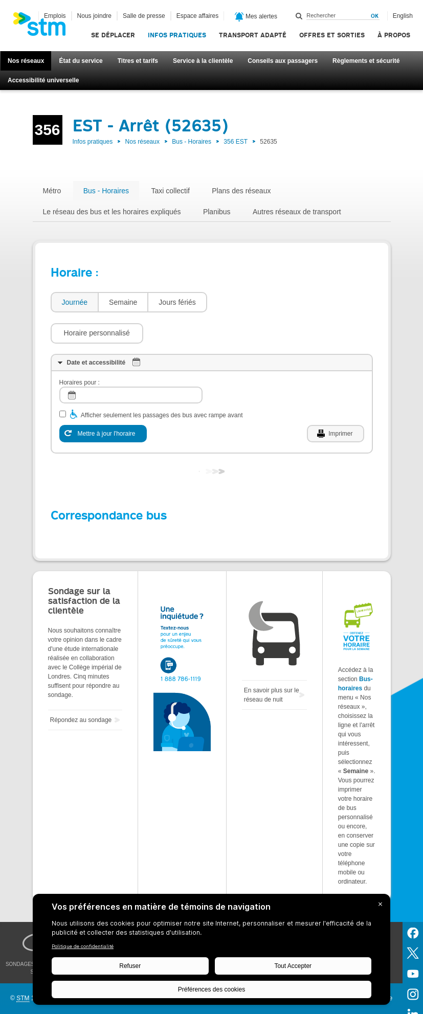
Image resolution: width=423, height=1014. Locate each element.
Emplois (55, 15)
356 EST (236, 141)
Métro (52, 191)
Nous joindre (94, 15)
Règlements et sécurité (365, 60)
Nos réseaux (26, 60)
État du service (80, 60)
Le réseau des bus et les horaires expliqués (112, 212)
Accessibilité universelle (43, 80)
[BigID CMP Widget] (211, 952)
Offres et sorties (332, 35)
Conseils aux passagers (283, 60)
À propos (393, 35)
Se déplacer (113, 35)
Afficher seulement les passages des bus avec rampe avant (162, 384)
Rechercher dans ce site (299, 16)
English (403, 15)
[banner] (44, 27)
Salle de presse (144, 15)
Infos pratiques (177, 35)
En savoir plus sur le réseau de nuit (271, 664)
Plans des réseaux (241, 191)
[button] (258, 302)
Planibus (217, 212)
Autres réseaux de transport (297, 212)
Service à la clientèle (203, 60)
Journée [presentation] (75, 302)
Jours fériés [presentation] (177, 302)
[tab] (74, 302)
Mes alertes (256, 16)
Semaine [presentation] (123, 302)
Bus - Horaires (191, 141)
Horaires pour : (79, 351)
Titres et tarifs (138, 60)
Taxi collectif (170, 191)
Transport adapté (252, 35)
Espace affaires (197, 15)
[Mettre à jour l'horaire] (103, 403)
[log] (131, 364)
